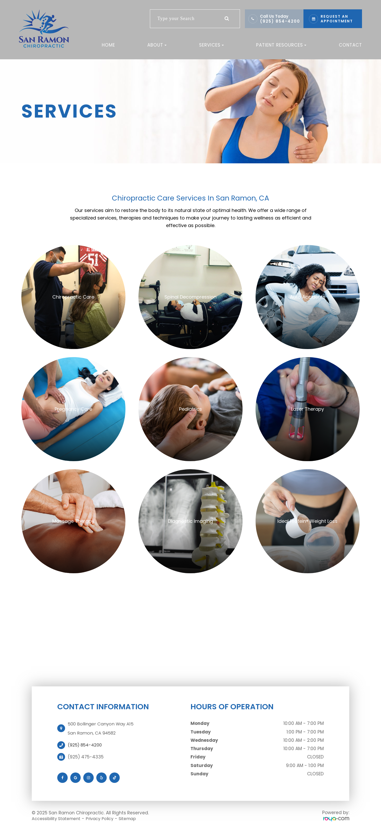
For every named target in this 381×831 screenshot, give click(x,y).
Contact (350, 45)
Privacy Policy (105, 818)
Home (108, 45)
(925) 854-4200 (280, 21)
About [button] (157, 45)
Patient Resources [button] (281, 45)
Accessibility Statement (58, 818)
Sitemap (135, 818)
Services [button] (211, 45)
